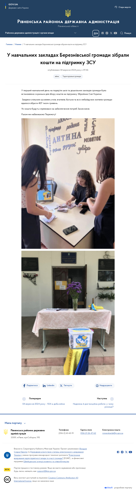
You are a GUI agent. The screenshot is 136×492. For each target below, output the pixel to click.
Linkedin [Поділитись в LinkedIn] (50, 385)
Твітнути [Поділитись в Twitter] (68, 385)
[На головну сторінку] (68, 18)
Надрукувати (106, 385)
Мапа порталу (13, 423)
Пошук (127, 33)
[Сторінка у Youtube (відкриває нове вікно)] (115, 33)
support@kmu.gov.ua (46, 471)
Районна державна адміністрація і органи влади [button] (29, 33)
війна (57, 77)
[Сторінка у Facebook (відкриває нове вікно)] (102, 33)
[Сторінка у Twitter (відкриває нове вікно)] (111, 33)
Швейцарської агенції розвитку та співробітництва (46, 462)
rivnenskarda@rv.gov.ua (112, 433)
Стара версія (125, 7)
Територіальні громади (72, 77)
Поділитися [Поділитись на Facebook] (32, 385)
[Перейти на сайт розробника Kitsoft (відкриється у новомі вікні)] (108, 488)
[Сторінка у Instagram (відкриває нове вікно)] (107, 33)
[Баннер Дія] (95, 33)
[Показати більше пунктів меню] (75, 33)
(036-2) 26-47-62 (88, 433)
